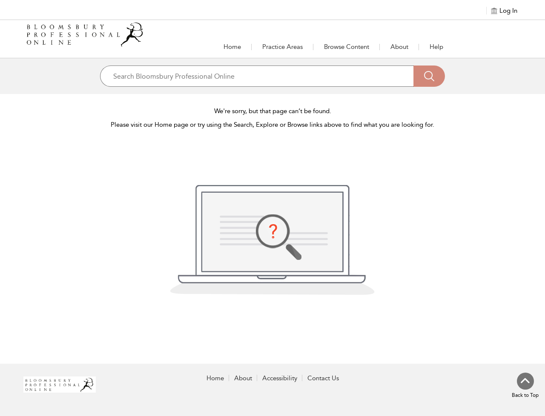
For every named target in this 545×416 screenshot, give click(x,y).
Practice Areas (282, 47)
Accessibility (279, 378)
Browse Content (346, 47)
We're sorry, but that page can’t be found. (272, 111)
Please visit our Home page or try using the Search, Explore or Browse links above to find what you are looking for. (272, 124)
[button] (282, 47)
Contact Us (323, 378)
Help (436, 47)
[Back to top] (525, 386)
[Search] (429, 76)
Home (232, 47)
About (399, 47)
